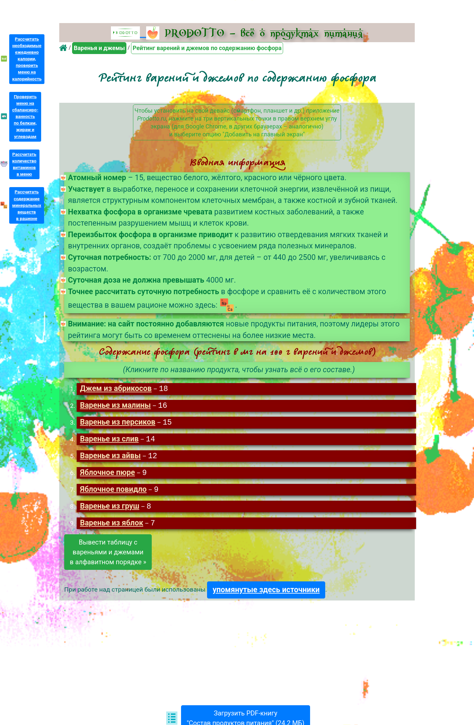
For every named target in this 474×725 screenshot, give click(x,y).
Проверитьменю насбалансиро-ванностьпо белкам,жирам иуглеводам (25, 116)
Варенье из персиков (117, 423)
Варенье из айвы (110, 457)
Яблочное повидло (113, 492)
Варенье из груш (109, 509)
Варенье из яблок (111, 526)
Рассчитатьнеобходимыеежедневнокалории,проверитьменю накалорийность (26, 59)
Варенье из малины (115, 406)
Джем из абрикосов (116, 389)
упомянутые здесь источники (266, 592)
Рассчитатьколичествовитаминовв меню (24, 164)
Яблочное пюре (107, 474)
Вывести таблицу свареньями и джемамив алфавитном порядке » (108, 555)
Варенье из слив (109, 440)
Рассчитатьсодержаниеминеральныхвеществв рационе (26, 205)
